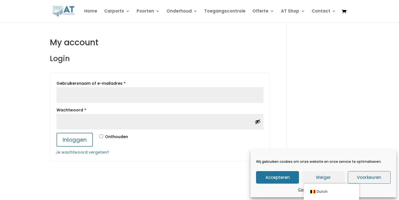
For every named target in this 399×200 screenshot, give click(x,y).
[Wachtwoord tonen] (258, 122)
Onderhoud (179, 11)
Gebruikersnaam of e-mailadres (98, 82)
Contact (321, 11)
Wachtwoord (78, 109)
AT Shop (290, 11)
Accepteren (277, 177)
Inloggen (75, 140)
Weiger (323, 177)
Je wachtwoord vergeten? (82, 152)
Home (90, 11)
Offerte (260, 11)
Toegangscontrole (224, 11)
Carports (114, 11)
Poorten (145, 11)
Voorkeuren (369, 177)
